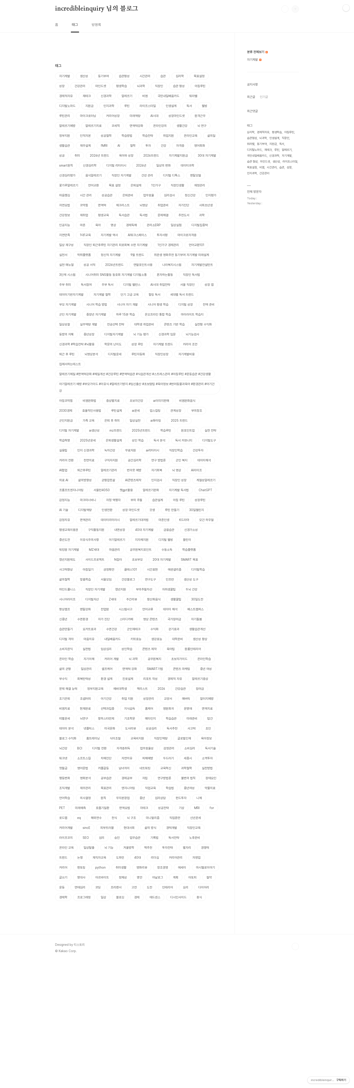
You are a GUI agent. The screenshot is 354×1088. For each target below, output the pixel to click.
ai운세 (136, 410)
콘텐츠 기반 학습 (174, 324)
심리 (101, 837)
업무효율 (148, 195)
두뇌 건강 (191, 589)
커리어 (63, 867)
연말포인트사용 (142, 265)
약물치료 (210, 788)
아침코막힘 (66, 400)
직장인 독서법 (191, 275)
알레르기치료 (93, 126)
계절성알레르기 (205, 480)
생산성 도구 (191, 579)
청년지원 (120, 589)
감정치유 (64, 520)
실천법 (87, 649)
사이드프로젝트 (94, 559)
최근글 (251, 97)
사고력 (191, 728)
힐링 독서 (154, 294)
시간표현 (152, 569)
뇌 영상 (176, 470)
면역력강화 (136, 126)
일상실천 (135, 420)
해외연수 (96, 818)
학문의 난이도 (112, 344)
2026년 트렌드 (99, 155)
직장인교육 (193, 828)
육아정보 (206, 738)
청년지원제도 (67, 559)
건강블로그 (128, 579)
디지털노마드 (67, 106)
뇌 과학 (133, 659)
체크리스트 (123, 205)
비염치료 (64, 708)
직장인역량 (161, 738)
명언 (139, 877)
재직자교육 (99, 857)
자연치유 (126, 758)
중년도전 (64, 540)
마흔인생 (163, 520)
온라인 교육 (66, 847)
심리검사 (169, 195)
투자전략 (167, 847)
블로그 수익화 (67, 738)
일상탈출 (89, 847)
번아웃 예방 (134, 470)
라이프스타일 (148, 106)
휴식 (199, 897)
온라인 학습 (66, 659)
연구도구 (150, 579)
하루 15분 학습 (125, 314)
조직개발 (64, 788)
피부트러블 (107, 828)
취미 (77, 155)
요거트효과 (89, 629)
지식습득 (129, 708)
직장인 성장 (179, 480)
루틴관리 (64, 116)
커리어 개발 (111, 659)
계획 (175, 877)
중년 (142, 798)
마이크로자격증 (186, 235)
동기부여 (103, 76)
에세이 (182, 867)
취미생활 (121, 867)
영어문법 (82, 768)
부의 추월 (136, 500)
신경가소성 (191, 530)
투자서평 (162, 235)
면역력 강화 (129, 669)
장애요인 (210, 778)
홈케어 (149, 708)
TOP (295, 1009)
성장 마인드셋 (131, 510)
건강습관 (180, 688)
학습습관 (171, 718)
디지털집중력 (199, 225)
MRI (197, 808)
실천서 (63, 255)
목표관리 (106, 788)
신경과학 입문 (167, 334)
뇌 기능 (108, 847)
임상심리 (106, 649)
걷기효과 (173, 629)
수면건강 (111, 629)
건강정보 (64, 215)
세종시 (188, 758)
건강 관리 (147, 175)
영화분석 (85, 778)
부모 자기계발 (67, 304)
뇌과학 (141, 86)
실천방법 (207, 768)
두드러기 (168, 758)
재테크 (87, 96)
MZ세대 (94, 549)
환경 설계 (106, 679)
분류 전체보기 (257, 52)
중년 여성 (206, 669)
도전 (149, 887)
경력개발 (171, 828)
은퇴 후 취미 (112, 420)
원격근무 (200, 116)
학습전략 (147, 135)
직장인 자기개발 (95, 589)
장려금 (200, 688)
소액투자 (207, 758)
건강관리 (80, 86)
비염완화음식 (187, 400)
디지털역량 (85, 510)
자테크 (144, 808)
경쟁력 (205, 847)
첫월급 (63, 768)
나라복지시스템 (171, 265)
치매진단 (106, 758)
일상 (103, 897)
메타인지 (150, 718)
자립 (145, 778)
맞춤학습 (85, 579)
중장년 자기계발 (96, 314)
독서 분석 (159, 440)
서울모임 (106, 579)
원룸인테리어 (193, 649)
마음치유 (89, 639)
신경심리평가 (67, 175)
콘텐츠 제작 (149, 649)
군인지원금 (66, 420)
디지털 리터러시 (116, 165)
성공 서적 (89, 265)
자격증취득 (123, 748)
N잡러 (118, 559)
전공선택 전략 (115, 324)
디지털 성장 (185, 304)
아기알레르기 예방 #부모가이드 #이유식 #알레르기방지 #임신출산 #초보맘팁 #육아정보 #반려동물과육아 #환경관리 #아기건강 (136, 387)
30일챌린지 (196, 510)
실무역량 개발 (88, 324)
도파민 (120, 857)
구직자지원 (111, 460)
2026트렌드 (151, 155)
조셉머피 (85, 698)
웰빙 (204, 106)
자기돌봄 (196, 619)
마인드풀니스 (67, 589)
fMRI (104, 145)
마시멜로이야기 (205, 867)
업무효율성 (147, 748)
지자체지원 (142, 540)
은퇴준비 (127, 195)
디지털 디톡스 (171, 175)
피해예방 (147, 758)
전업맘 (105, 609)
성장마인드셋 (176, 116)
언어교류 (147, 609)
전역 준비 (208, 304)
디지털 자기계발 (69, 430)
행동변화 (64, 778)
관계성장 (175, 410)
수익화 (154, 629)
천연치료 (89, 460)
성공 (62, 155)
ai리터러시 (152, 450)
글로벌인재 (184, 738)
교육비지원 (137, 738)
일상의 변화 (163, 165)
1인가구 (156, 185)
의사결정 (85, 798)
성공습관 (107, 195)
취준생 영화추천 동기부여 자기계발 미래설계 (181, 255)
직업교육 (150, 788)
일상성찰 (64, 324)
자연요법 (64, 205)
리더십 (155, 857)
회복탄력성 (84, 679)
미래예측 (80, 808)
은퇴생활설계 (114, 440)
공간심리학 (134, 460)
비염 (145, 96)
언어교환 (93, 185)
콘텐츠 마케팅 (181, 669)
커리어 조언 (190, 344)
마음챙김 (64, 195)
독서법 (144, 215)
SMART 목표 (189, 559)
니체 (199, 798)
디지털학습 (198, 569)
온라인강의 (160, 126)
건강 (163, 145)
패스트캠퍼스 (195, 609)
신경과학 (106, 96)
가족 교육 (88, 420)
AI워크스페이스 (137, 235)
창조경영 (162, 867)
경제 (137, 897)
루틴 (127, 106)
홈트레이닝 (93, 738)
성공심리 (151, 728)
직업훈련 (174, 818)
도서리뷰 (130, 728)
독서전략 (173, 837)
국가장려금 (174, 619)
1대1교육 (85, 235)
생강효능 (156, 639)
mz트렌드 (115, 430)
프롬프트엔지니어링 (71, 490)
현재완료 (85, 708)
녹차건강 (109, 450)
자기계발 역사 (109, 235)
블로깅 (120, 897)
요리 (185, 887)
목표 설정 (115, 185)
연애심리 (80, 887)
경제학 (63, 897)
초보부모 (137, 559)
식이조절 (115, 738)
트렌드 (63, 857)
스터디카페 (126, 619)
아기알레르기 (117, 540)
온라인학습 (204, 659)
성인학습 (126, 649)
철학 (132, 145)
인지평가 (210, 195)
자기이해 (89, 659)
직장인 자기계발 (121, 175)
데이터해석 (204, 460)
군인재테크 (133, 629)
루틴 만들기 (172, 510)
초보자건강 (136, 400)
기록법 (154, 837)
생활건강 (182, 126)
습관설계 (157, 500)
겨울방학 (128, 847)
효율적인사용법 (91, 410)
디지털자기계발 (113, 334)
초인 (208, 728)
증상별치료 (113, 400)
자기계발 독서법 (179, 490)
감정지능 (64, 500)
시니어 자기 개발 (127, 304)
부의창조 (196, 410)
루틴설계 (116, 410)
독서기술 (210, 748)
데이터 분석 (66, 728)
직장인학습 (176, 450)
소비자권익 (66, 649)
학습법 (170, 788)
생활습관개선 (197, 629)
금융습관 (168, 530)
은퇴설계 (135, 185)
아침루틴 (200, 86)
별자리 (187, 847)
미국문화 (109, 728)
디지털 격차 (66, 639)
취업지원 (168, 135)
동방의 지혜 (66, 334)
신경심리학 (89, 165)
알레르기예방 (67, 126)
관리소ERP (154, 225)
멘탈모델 (195, 175)
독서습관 (124, 215)
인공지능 (64, 225)
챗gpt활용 (126, 490)
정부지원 (64, 135)
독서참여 (86, 284)
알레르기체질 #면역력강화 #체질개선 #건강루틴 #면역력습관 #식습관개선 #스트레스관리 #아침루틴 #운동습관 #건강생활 (135, 374)
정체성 (123, 877)
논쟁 (80, 857)
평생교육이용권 (68, 530)
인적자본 (85, 135)
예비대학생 (120, 688)
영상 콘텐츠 (150, 619)
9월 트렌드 (137, 255)
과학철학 (186, 768)
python (100, 867)
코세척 (116, 126)
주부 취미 (65, 284)
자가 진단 (104, 619)
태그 (75, 25)
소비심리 (189, 748)
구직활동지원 (96, 530)
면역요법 (124, 808)
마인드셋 (100, 86)
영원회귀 (168, 708)
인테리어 (167, 887)
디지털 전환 (99, 748)
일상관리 (86, 669)
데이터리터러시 (110, 520)
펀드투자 (181, 798)
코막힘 (84, 205)
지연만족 (64, 235)
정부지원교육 (95, 688)
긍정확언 (108, 569)
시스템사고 (125, 609)
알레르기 (126, 96)
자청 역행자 (113, 500)
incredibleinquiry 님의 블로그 (96, 9)
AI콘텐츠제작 (133, 480)
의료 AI (63, 480)
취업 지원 (127, 698)
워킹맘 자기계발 (69, 549)
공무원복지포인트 (140, 549)
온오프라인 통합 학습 (158, 314)
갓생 (152, 510)
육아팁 (171, 649)
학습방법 (126, 135)
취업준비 (163, 205)
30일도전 (197, 599)
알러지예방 (207, 698)
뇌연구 (84, 718)
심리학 (180, 76)
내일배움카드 (112, 639)
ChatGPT (205, 490)
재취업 (84, 215)
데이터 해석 (170, 609)
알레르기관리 (109, 470)
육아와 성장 (126, 155)
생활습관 (64, 145)
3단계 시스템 (67, 275)
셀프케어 (107, 669)
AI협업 (63, 470)
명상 (113, 225)
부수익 (63, 679)
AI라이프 (196, 470)
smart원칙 (66, 165)
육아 (98, 225)
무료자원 (130, 450)
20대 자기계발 (162, 559)
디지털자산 (92, 599)
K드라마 (184, 520)
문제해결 (163, 215)
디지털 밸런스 (131, 284)
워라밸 (193, 96)
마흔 (82, 225)
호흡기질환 (102, 808)
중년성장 (89, 334)
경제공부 (126, 778)
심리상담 (160, 798)
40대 (137, 857)
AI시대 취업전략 (160, 284)
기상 (181, 808)
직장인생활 (177, 185)
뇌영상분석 (91, 354)
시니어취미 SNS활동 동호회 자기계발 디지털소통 (116, 275)
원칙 (103, 798)
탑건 (210, 718)
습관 (163, 76)
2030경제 (65, 410)
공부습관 (106, 778)
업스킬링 (155, 410)
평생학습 (121, 86)
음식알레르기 (93, 175)
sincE (86, 828)
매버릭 (186, 698)
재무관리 (85, 788)
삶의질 (211, 135)
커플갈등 (103, 768)
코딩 (98, 887)
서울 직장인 (187, 284)
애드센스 (154, 897)
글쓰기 (63, 877)
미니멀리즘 (152, 818)
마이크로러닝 (88, 116)
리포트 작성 (150, 679)
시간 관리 (86, 195)
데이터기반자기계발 (71, 294)
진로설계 (127, 679)
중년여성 (189, 788)
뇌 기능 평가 (141, 334)
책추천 (148, 847)
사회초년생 (206, 205)
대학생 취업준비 (144, 324)
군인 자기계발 (67, 314)
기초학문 (129, 718)
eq (79, 818)
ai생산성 (94, 430)
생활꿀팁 (175, 599)
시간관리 (145, 76)
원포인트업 (188, 430)
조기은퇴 (64, 698)
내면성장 (119, 530)
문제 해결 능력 (68, 688)
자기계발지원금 (178, 155)
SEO (86, 837)
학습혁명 (64, 440)
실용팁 (63, 450)
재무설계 (85, 145)
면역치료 (207, 708)
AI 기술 (63, 510)
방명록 (96, 25)
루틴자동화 (138, 354)
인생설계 (171, 106)
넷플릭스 (89, 728)
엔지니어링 (128, 788)
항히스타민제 (106, 718)
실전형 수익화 (203, 324)
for (212, 808)
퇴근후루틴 (84, 470)
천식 (114, 818)
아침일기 (88, 569)
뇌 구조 (131, 818)
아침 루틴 (179, 500)
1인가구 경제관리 (168, 245)
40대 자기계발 (144, 530)
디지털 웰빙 (165, 540)
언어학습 (64, 798)
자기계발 (64, 76)
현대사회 (129, 828)
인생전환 (107, 510)
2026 (161, 688)
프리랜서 (116, 887)
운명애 (188, 708)
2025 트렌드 (179, 420)
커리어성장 (113, 116)
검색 (285, 9)
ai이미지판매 (161, 400)
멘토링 (81, 867)
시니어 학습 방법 (96, 304)
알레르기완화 (151, 490)
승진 (117, 837)
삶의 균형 (65, 669)
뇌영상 (144, 205)
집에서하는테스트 (70, 364)
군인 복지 (181, 460)
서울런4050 (101, 490)
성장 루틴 (137, 344)
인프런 (170, 579)
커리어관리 (175, 857)
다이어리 (203, 887)
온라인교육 (190, 135)
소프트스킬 (84, 758)
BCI (79, 748)
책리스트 (142, 688)
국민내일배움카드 (168, 96)
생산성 (84, 76)
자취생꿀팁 (169, 589)
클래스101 (130, 569)
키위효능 (135, 639)
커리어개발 (66, 828)
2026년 (141, 165)
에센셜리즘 (174, 569)
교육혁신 (165, 768)
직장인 (159, 86)
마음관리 (114, 549)
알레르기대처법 (139, 520)
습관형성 (124, 76)
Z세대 (112, 599)
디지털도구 (209, 440)
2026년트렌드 (114, 265)
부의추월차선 (144, 589)
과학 (202, 215)
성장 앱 (209, 284)
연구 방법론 (158, 460)
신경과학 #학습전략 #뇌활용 (76, 344)
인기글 (264, 97)
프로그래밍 (84, 897)
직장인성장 (161, 354)
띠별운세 (64, 718)
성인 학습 (138, 440)
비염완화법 (89, 400)
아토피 (192, 877)
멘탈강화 (85, 609)
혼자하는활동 (165, 275)
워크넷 (63, 758)
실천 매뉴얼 (66, 265)
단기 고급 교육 (130, 294)
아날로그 (157, 877)
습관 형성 (179, 86)
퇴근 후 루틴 (67, 354)
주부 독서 (107, 284)
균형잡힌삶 (108, 480)
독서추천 (172, 728)
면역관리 (85, 520)
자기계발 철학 (102, 294)
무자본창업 (123, 798)
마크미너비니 (88, 500)
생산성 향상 (200, 639)
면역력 (102, 205)
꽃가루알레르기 (68, 185)
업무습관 (135, 837)
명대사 (81, 877)
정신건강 (190, 195)
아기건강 (106, 698)
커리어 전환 (66, 460)
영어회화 (199, 145)
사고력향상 (66, 569)
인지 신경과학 (85, 450)
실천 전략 (210, 430)
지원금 (89, 106)
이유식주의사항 (89, 540)
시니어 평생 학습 (158, 304)
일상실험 (176, 225)
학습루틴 (165, 430)
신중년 (63, 619)
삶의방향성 (85, 480)
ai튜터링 (155, 420)
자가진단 (183, 205)
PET (62, 808)
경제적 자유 (175, 679)
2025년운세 (88, 440)
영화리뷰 (141, 867)
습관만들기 (66, 629)
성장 (62, 86)
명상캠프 (64, 609)
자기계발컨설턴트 (202, 265)
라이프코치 (66, 837)
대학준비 (177, 639)
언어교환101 (196, 245)
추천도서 (183, 215)
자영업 (196, 857)
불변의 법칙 (188, 778)
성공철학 (106, 135)
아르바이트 (102, 877)
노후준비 (194, 837)
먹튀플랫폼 (84, 255)
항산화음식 (154, 599)
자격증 (180, 145)
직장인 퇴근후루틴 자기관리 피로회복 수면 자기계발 (116, 245)
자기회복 (156, 470)
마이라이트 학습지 (192, 314)
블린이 (187, 540)
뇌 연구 (201, 126)
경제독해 (131, 225)
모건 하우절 (206, 520)
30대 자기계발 (207, 155)
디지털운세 (114, 354)
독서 (189, 106)
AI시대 (154, 116)
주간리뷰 (131, 599)
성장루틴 (200, 500)
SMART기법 (155, 669)
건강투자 (198, 450)
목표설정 (199, 76)
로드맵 (63, 818)
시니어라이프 (67, 599)
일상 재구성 (66, 245)
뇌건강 (63, 748)
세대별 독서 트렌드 (182, 294)
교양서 (168, 698)
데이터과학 (187, 165)
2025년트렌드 (141, 430)
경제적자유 (66, 96)
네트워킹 (145, 768)
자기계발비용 (186, 354)
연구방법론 (164, 778)
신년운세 (195, 818)
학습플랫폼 (189, 549)
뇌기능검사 (192, 334)
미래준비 (191, 718)
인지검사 (156, 480)
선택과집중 (107, 708)
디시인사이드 (178, 897)
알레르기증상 (200, 679)
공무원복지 (154, 659)
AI (118, 145)
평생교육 (103, 215)
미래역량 (135, 116)
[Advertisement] (138, 945)
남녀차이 (124, 768)
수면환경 (82, 619)
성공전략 (163, 808)
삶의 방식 (150, 828)
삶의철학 (64, 579)
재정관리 (199, 185)
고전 (134, 887)
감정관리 (168, 748)
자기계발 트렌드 (163, 344)
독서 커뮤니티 (183, 440)
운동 (62, 887)
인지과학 (108, 106)
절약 (209, 877)
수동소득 (166, 549)
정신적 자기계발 (111, 255)
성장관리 (148, 698)
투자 (148, 145)
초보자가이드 (179, 659)
